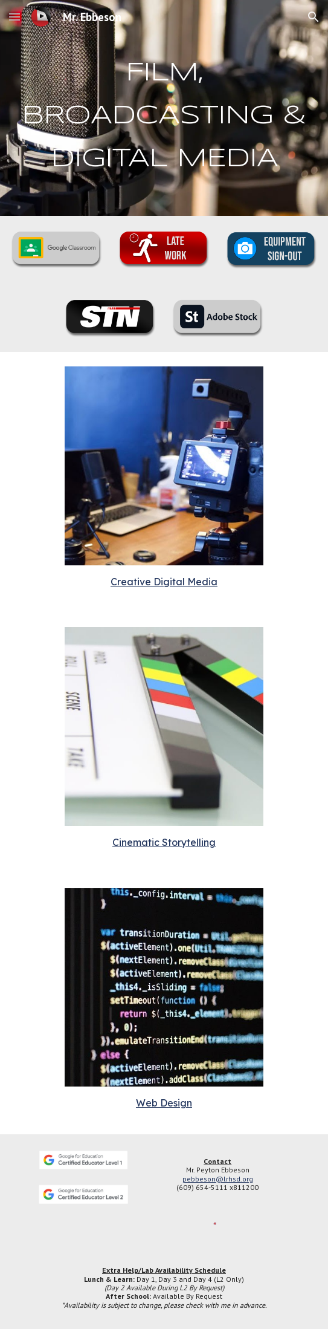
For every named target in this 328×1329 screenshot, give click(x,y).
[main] (164, 108)
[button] (14, 16)
